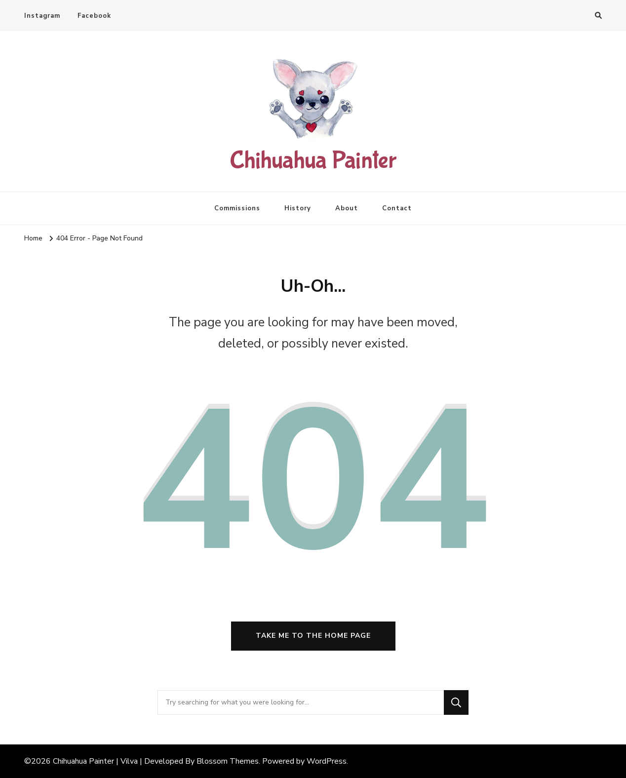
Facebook (94, 15)
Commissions (237, 208)
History (297, 208)
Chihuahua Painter (313, 160)
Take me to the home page (313, 635)
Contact (397, 208)
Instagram (42, 15)
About (346, 208)
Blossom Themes (227, 761)
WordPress (327, 761)
